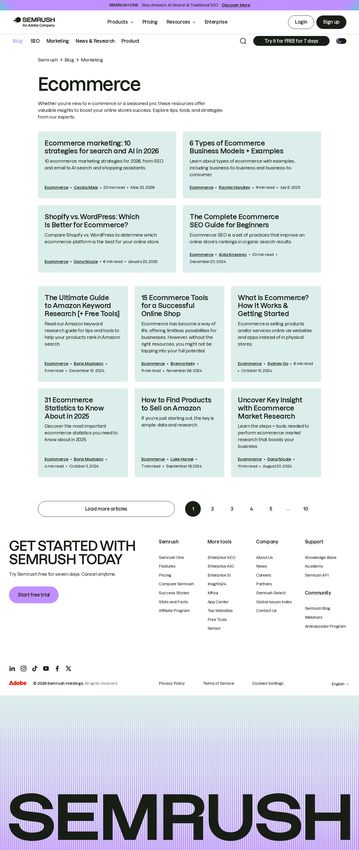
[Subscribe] (291, 41)
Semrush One (171, 557)
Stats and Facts (173, 602)
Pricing (150, 21)
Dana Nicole (86, 261)
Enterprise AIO (221, 566)
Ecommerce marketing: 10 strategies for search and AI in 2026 (102, 147)
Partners (264, 584)
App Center (218, 602)
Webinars (314, 617)
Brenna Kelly (183, 363)
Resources (178, 21)
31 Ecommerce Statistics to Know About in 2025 (74, 408)
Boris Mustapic (88, 363)
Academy (314, 566)
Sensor (214, 628)
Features (167, 566)
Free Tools (217, 619)
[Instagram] (23, 668)
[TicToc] (34, 668)
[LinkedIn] (12, 668)
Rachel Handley (234, 187)
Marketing (58, 41)
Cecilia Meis (86, 187)
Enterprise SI (219, 575)
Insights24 (217, 584)
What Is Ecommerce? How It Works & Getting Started (273, 306)
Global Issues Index (274, 602)
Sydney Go (277, 363)
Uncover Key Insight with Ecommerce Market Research (270, 408)
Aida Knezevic (233, 254)
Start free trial (34, 594)
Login (301, 21)
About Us (264, 557)
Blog (18, 41)
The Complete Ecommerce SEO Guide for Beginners (234, 221)
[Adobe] (17, 683)
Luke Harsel (182, 459)
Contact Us (266, 610)
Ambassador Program (325, 626)
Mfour (213, 593)
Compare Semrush (176, 584)
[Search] (243, 41)
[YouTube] (46, 668)
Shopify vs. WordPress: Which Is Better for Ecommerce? (92, 221)
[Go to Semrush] (34, 22)
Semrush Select (271, 593)
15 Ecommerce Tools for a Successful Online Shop (174, 306)
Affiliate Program (174, 610)
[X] (68, 668)
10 (305, 508)
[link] (107, 165)
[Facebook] (57, 668)
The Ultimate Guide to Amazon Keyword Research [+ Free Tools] (82, 306)
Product (130, 41)
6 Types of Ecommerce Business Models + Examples (237, 147)
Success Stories (174, 593)
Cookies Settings (268, 683)
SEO (35, 41)
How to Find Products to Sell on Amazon (176, 404)
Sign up (331, 21)
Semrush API (317, 575)
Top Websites (220, 610)
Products (117, 21)
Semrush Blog (318, 608)
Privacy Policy (172, 683)
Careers (263, 575)
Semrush (48, 59)
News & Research (95, 41)
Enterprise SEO (222, 557)
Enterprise (220, 21)
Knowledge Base (321, 557)
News (261, 566)
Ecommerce (56, 187)
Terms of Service (218, 683)
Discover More (236, 5)
